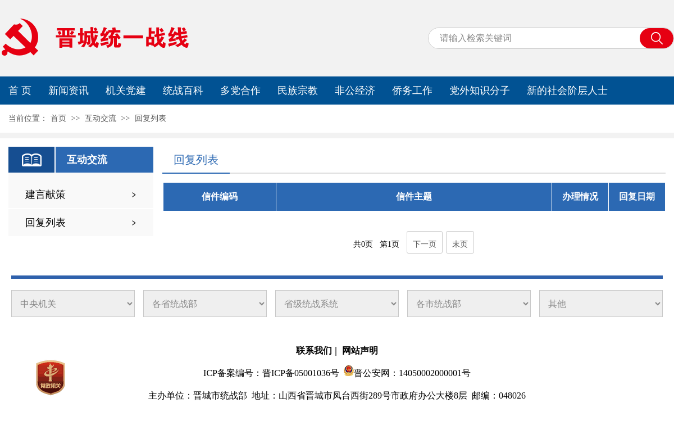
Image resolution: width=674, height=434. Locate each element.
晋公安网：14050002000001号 (412, 373)
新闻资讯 (68, 90)
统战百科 (183, 90)
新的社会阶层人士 (567, 90)
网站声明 (360, 350)
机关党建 (126, 90)
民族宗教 (297, 90)
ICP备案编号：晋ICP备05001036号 (271, 373)
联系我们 (314, 350)
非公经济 (355, 90)
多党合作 (240, 90)
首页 (58, 118)
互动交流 (100, 118)
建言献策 (45, 194)
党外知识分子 (479, 90)
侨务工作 (412, 90)
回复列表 (150, 118)
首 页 (19, 90)
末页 (460, 244)
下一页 (424, 244)
